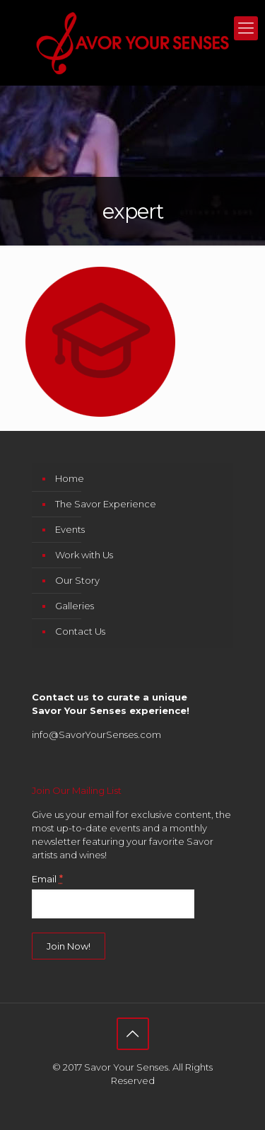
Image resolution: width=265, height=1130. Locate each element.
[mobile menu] (246, 28)
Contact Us (80, 631)
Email (47, 878)
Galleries (74, 605)
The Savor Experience (105, 503)
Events (70, 529)
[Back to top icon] (133, 1033)
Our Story (77, 580)
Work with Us (84, 554)
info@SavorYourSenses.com (96, 734)
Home (69, 478)
